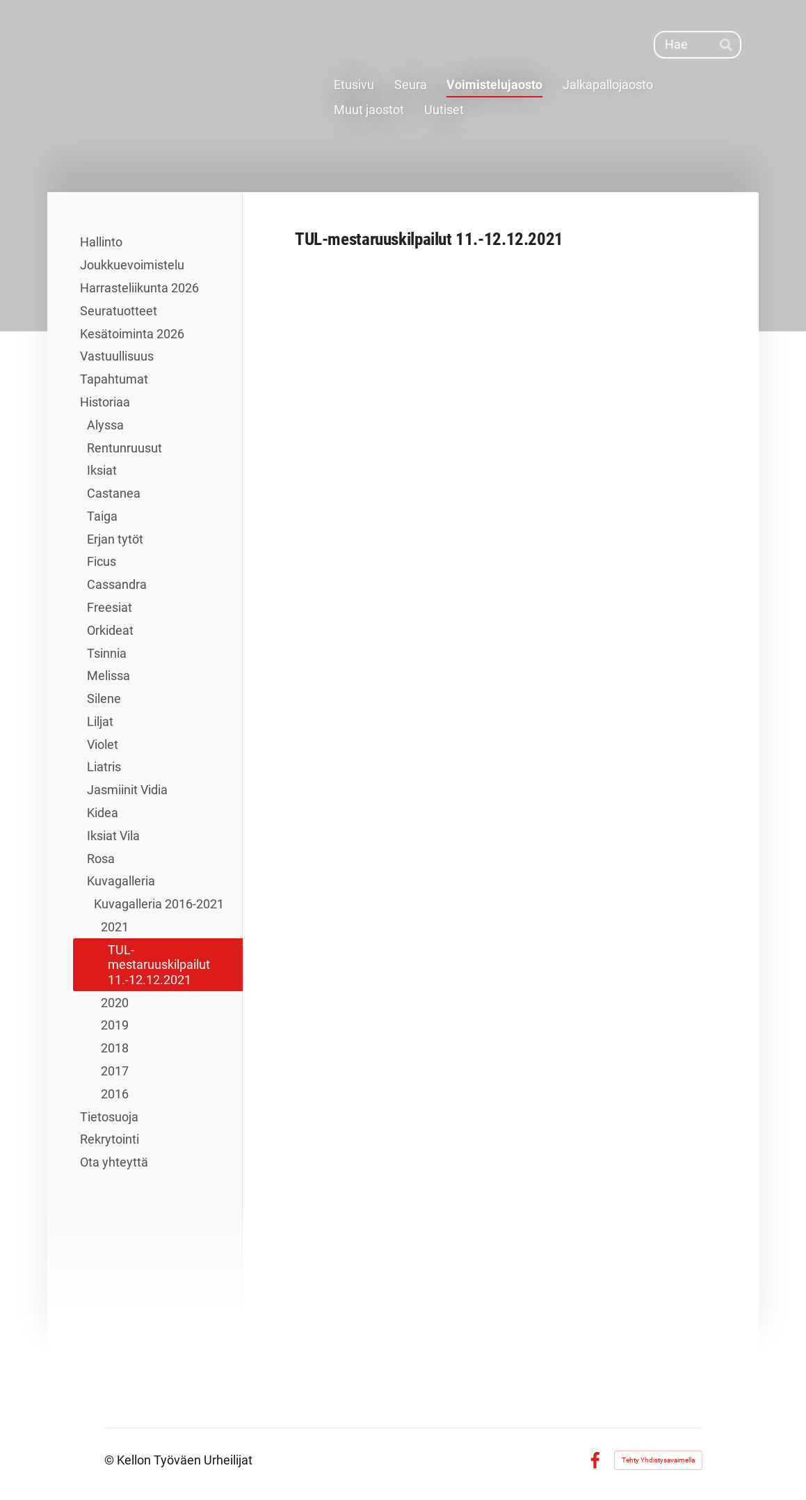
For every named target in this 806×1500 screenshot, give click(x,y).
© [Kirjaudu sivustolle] (110, 1460)
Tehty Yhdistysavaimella (658, 1460)
